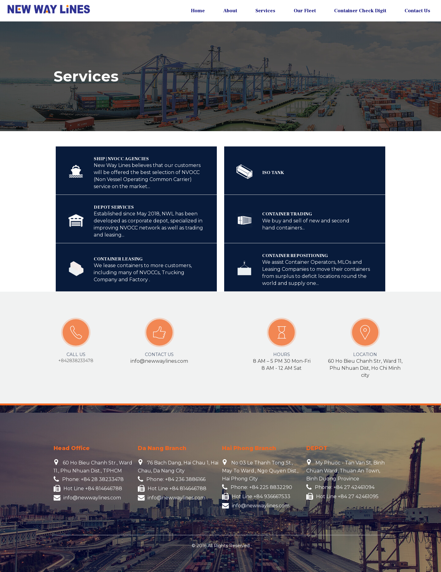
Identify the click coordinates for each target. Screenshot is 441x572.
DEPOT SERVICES (114, 207)
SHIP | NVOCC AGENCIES (121, 159)
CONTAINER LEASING (118, 259)
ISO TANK (273, 173)
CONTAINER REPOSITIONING (295, 256)
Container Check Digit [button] (360, 11)
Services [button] (265, 11)
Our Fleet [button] (305, 11)
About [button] (230, 11)
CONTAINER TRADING (287, 214)
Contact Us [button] (417, 11)
